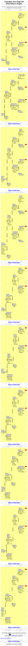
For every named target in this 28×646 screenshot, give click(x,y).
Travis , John (20, 14)
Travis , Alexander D (3, 244)
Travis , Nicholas (3, 431)
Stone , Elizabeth (21, 56)
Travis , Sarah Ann (2, 488)
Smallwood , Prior (21, 43)
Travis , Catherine (3, 59)
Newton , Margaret (21, 27)
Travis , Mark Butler (9, 295)
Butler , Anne (8, 62)
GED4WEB (14, 635)
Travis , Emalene (3, 308)
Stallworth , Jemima (9, 313)
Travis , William (14, 20)
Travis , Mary (2, 114)
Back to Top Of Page (6, 638)
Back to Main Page (14, 69)
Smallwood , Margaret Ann (15, 49)
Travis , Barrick (8, 32)
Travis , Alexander (3, 550)
